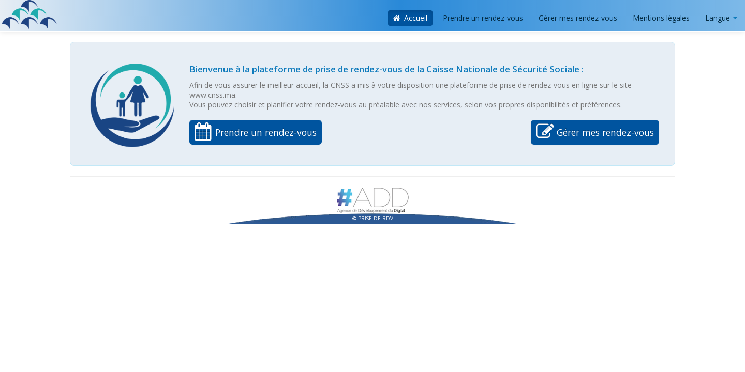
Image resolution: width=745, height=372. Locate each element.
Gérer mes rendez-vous (578, 18)
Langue (721, 18)
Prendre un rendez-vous (483, 18)
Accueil (410, 18)
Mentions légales (661, 18)
